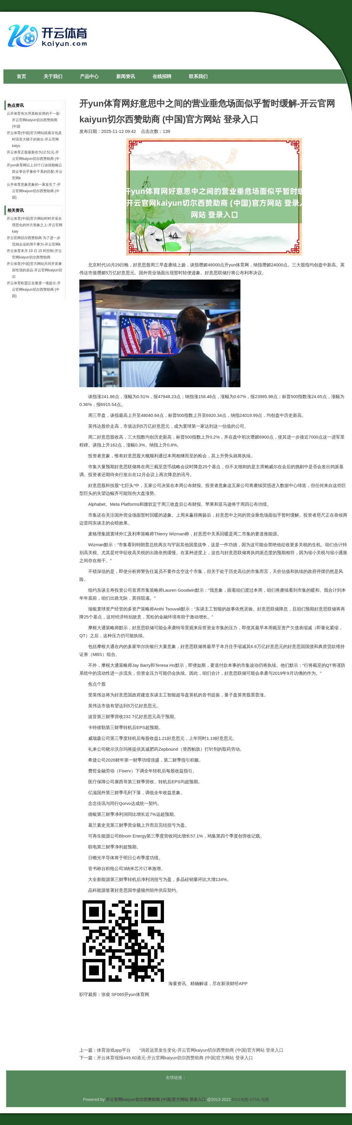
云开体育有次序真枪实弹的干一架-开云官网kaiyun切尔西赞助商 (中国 (34, 119)
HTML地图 (259, 1099)
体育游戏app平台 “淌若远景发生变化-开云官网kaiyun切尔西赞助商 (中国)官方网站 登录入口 (190, 1050)
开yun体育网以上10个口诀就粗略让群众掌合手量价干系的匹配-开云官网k (34, 171)
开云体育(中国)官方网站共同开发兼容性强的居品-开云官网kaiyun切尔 (34, 270)
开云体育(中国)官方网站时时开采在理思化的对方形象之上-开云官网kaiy (34, 225)
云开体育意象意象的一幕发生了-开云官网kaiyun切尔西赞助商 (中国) (34, 190)
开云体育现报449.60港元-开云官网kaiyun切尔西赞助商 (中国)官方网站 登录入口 (175, 1057)
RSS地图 (240, 1099)
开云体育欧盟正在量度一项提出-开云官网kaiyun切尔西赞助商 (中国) (34, 289)
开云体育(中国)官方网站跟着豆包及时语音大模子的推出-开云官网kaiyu (34, 139)
